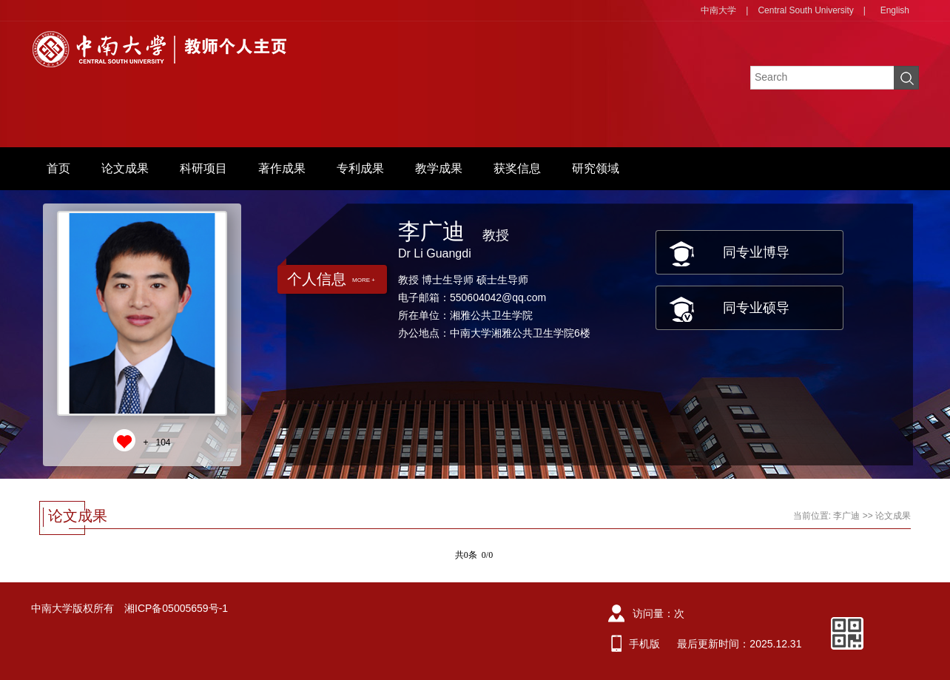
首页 (58, 168)
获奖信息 (517, 168)
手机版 (644, 644)
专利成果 (360, 168)
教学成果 (438, 168)
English (894, 10)
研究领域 (595, 168)
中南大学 (718, 10)
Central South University (805, 10)
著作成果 (282, 168)
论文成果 (125, 168)
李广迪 (846, 516)
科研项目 (203, 168)
